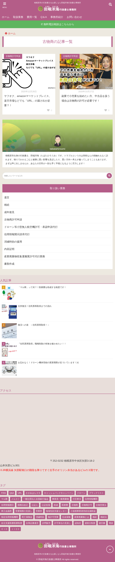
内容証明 (9, 249)
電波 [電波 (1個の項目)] (111, 523)
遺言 (6, 197)
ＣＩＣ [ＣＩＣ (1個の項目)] (4, 529)
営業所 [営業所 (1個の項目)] (39, 511)
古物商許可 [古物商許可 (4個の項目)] (87, 505)
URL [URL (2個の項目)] (20, 493)
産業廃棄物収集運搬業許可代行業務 (24, 256)
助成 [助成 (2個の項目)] (56, 505)
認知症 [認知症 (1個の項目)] (78, 523)
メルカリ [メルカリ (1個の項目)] (15, 499)
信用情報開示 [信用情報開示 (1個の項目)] (7, 505)
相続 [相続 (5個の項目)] (95, 517)
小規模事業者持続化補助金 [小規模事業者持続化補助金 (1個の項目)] (83, 511)
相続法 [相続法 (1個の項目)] (103, 517)
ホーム (5, 17)
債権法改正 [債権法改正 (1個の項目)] (23, 505)
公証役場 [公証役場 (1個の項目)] (46, 505)
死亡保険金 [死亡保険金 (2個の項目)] (27, 517)
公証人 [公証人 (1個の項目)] (35, 505)
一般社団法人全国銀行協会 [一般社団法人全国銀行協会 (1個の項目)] (35, 499)
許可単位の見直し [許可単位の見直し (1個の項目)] (62, 523)
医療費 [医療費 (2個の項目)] (65, 505)
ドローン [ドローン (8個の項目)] (81, 493)
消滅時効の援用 (13, 241)
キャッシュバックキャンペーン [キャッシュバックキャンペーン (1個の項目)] (58, 493)
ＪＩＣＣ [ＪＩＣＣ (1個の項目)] (15, 529)
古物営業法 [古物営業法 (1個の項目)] (101, 505)
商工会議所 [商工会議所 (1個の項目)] (6, 511)
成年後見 (9, 212)
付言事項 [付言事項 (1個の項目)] (77, 499)
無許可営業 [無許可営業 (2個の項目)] (53, 517)
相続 (6, 204)
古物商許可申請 (13, 56)
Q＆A (44, 17)
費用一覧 (32, 17)
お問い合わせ (74, 17)
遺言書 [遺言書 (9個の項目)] (102, 523)
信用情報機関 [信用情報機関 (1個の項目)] (91, 499)
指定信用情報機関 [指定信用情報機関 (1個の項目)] (9, 517)
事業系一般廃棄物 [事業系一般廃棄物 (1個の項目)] (60, 499)
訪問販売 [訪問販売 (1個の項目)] (46, 523)
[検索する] (109, 175)
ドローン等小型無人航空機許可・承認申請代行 (31, 227)
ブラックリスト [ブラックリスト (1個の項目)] (96, 493)
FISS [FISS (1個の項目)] (3, 493)
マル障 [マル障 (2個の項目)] (4, 499)
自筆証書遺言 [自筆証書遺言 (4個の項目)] (32, 523)
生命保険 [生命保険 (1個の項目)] (66, 517)
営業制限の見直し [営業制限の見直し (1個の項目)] (23, 511)
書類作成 (9, 263)
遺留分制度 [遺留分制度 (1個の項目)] (90, 523)
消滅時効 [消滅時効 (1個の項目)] (40, 517)
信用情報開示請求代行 (17, 234)
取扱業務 (18, 17)
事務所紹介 (56, 17)
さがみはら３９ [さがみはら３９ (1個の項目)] (33, 493)
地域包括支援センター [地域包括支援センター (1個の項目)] (56, 511)
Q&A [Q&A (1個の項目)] (12, 493)
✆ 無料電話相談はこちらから (57, 24)
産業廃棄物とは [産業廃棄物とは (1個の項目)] (81, 517)
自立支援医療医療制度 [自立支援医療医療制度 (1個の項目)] (11, 523)
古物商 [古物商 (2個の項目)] (75, 505)
